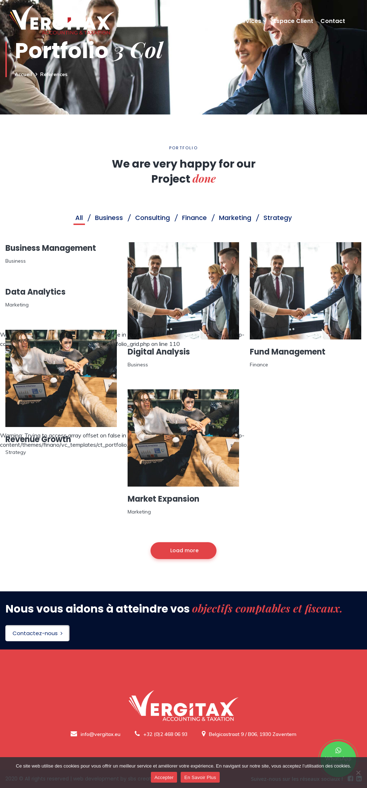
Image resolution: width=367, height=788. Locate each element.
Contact (332, 30)
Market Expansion (163, 499)
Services (248, 30)
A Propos (215, 30)
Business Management (50, 248)
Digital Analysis (159, 351)
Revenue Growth (38, 439)
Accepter (163, 777)
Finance (259, 364)
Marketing (17, 304)
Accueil (184, 30)
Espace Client (293, 30)
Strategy (15, 452)
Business (15, 261)
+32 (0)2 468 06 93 (161, 734)
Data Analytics (35, 291)
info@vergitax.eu (95, 734)
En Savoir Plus (200, 777)
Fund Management (287, 351)
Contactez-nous (37, 633)
